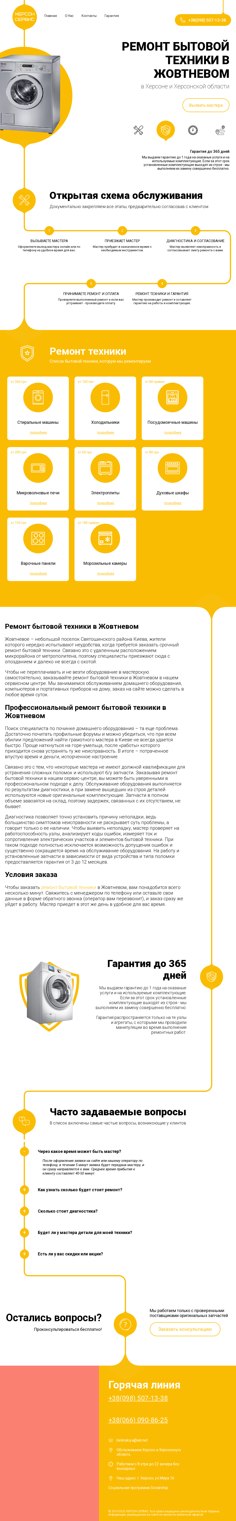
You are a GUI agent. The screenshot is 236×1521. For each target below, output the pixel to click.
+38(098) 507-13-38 (138, 1398)
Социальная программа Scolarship (138, 1488)
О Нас (69, 16)
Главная (50, 16)
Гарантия (112, 16)
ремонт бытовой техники (68, 887)
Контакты (89, 16)
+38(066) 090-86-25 (138, 1420)
